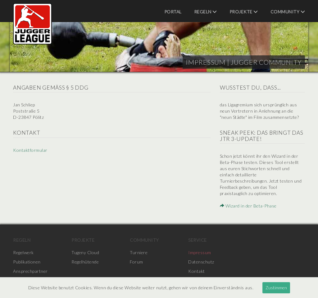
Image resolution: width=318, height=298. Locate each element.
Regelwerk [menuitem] (23, 252)
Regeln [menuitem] (205, 11)
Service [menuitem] (197, 240)
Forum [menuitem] (136, 261)
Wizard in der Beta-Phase (248, 205)
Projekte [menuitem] (243, 11)
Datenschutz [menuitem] (201, 261)
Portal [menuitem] (173, 11)
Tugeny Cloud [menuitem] (85, 252)
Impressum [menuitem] (199, 252)
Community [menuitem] (287, 11)
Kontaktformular (30, 150)
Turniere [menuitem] (139, 252)
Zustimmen (276, 287)
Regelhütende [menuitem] (85, 261)
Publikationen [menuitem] (27, 261)
